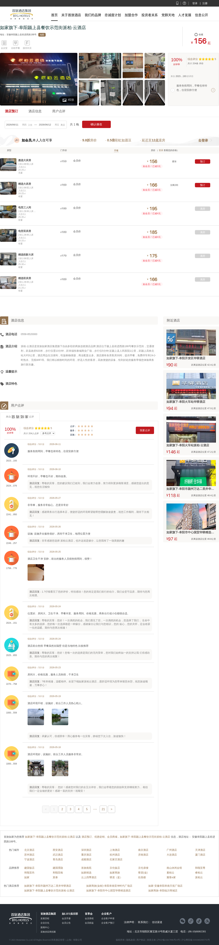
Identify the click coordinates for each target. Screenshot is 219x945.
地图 (42, 34)
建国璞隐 (58, 867)
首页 (54, 15)
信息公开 (201, 15)
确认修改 (96, 124)
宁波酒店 (29, 859)
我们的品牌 (93, 15)
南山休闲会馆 (174, 867)
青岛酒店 (58, 859)
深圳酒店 (86, 849)
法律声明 (129, 922)
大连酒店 (172, 854)
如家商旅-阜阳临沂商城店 (162, 890)
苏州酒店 (29, 854)
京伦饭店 (115, 867)
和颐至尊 (200, 867)
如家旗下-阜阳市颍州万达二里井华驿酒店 (47, 885)
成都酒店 (86, 859)
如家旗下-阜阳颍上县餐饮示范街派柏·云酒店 (49, 890)
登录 (194, 3)
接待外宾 (27, 48)
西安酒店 (58, 849)
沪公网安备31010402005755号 (195, 940)
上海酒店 (115, 849)
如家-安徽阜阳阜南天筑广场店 (165, 885)
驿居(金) (142, 872)
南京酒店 (143, 849)
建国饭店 (29, 867)
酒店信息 (35, 111)
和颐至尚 (29, 872)
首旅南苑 (86, 867)
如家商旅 (115, 872)
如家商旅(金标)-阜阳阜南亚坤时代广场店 (109, 885)
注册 (205, 3)
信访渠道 (157, 922)
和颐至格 (58, 872)
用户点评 (58, 111)
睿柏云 (199, 872)
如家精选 (86, 872)
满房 (202, 208)
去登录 (203, 140)
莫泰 (55, 877)
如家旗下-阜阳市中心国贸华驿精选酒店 (108, 890)
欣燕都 (142, 877)
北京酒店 (29, 849)
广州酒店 (172, 849)
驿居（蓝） (116, 877)
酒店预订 (11, 111)
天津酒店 (200, 849)
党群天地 (168, 15)
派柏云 (199, 877)
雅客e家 (171, 877)
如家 (26, 877)
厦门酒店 (200, 854)
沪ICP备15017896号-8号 (168, 940)
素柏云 (170, 872)
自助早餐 (15, 48)
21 (103, 809)
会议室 (4, 48)
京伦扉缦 (143, 867)
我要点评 (145, 430)
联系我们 (143, 922)
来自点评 (20, 416)
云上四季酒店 (89, 877)
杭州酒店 (115, 854)
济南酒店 (143, 854)
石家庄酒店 (116, 859)
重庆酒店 (86, 854)
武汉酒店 (58, 854)
